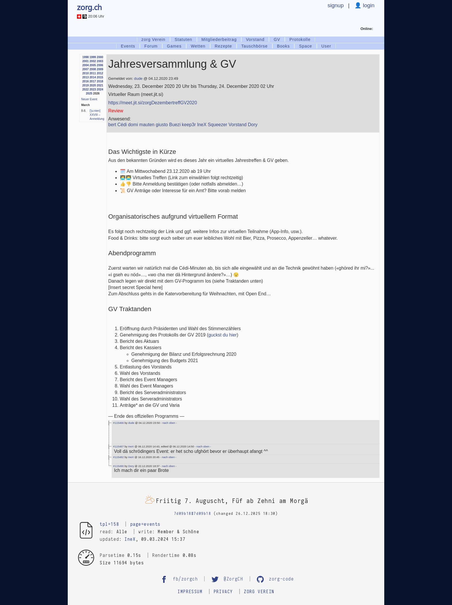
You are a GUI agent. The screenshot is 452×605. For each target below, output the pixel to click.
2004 (85, 65)
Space (305, 46)
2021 (100, 85)
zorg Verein (153, 39)
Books (283, 46)
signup (335, 5)
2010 (85, 73)
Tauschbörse (254, 46)
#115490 (118, 466)
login (367, 5)
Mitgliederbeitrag (219, 39)
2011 (93, 73)
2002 (93, 61)
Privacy (223, 592)
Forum (151, 46)
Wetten (198, 46)
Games (174, 46)
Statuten (183, 39)
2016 (85, 81)
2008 (93, 69)
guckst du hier (222, 334)
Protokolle (299, 39)
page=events (145, 524)
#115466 (118, 422)
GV (277, 39)
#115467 (118, 446)
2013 (85, 77)
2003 (100, 61)
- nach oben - (168, 422)
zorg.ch (89, 7)
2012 (100, 73)
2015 (100, 77)
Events (128, 46)
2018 (100, 81)
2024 (100, 89)
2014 (93, 77)
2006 (100, 65)
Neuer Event (89, 99)
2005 (93, 65)
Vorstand (255, 39)
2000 (100, 57)
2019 (85, 85)
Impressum (190, 592)
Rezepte (223, 46)
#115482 (118, 457)
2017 (93, 81)
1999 (93, 57)
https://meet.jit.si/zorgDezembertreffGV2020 (152, 102)
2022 (85, 89)
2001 (85, 61)
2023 (93, 89)
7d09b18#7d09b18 (192, 513)
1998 (85, 57)
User (326, 46)
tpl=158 (109, 524)
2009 (100, 69)
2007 (85, 69)
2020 (93, 85)
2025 (89, 93)
